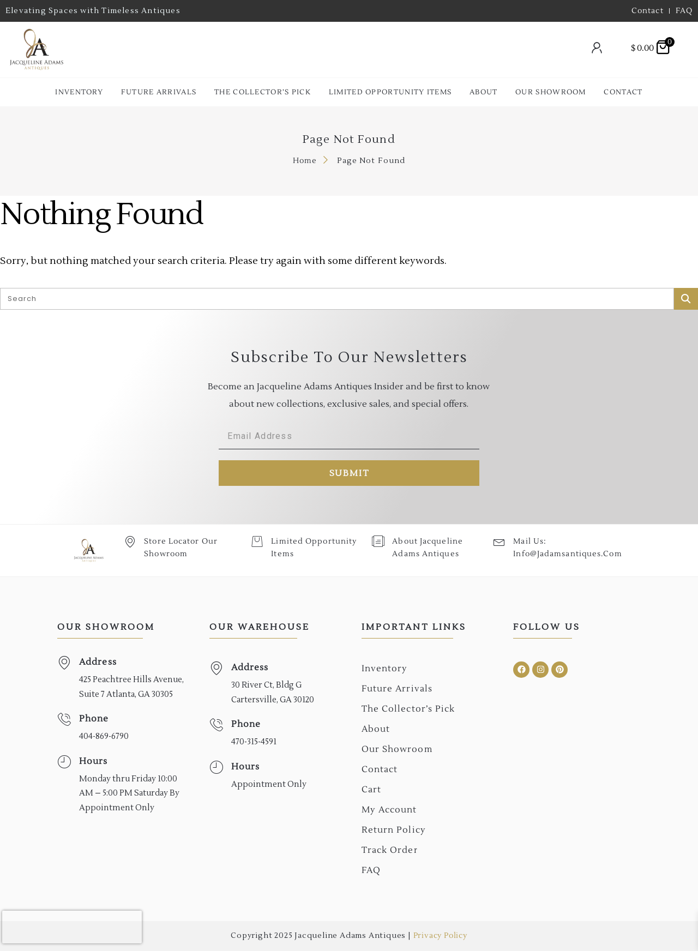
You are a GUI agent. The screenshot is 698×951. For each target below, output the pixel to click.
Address (98, 662)
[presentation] (72, 927)
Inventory (79, 92)
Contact (623, 92)
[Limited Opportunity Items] (257, 541)
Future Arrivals (159, 92)
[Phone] (64, 719)
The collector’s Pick (262, 92)
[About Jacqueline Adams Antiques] (378, 541)
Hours (93, 761)
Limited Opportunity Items (390, 92)
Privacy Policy (440, 936)
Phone (94, 718)
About (484, 92)
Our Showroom (550, 92)
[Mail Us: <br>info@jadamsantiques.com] (499, 541)
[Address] (64, 663)
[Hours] (64, 762)
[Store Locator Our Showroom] (130, 541)
